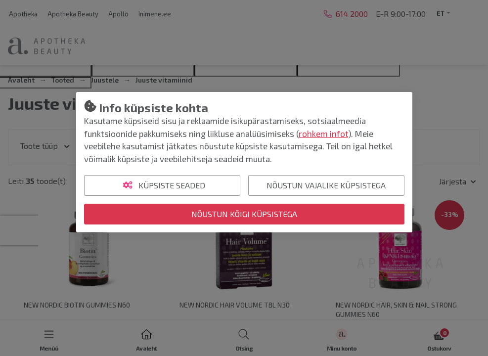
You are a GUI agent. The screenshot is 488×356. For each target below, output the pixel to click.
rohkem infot (323, 133)
